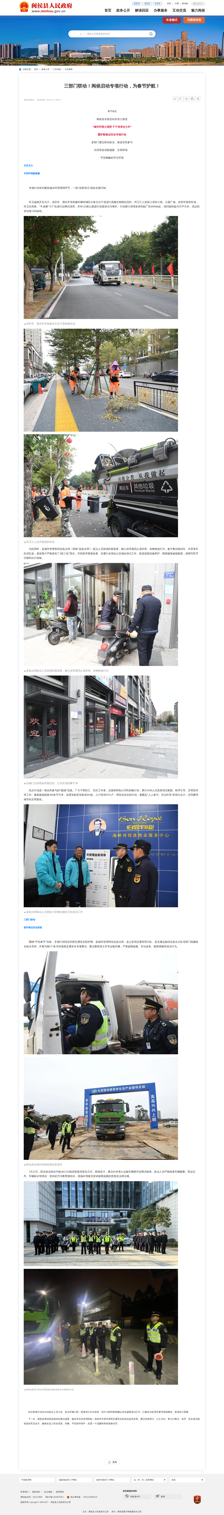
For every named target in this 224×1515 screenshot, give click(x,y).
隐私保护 (36, 1492)
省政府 (147, 4)
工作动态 (57, 69)
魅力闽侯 (198, 11)
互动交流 (179, 11)
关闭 (112, 1462)
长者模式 (171, 19)
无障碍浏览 (194, 19)
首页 (107, 11)
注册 (177, 3)
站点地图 (48, 1492)
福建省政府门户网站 (68, 1480)
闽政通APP (132, 1496)
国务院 (137, 4)
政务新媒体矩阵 (130, 1491)
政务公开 (123, 11)
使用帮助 (60, 1492)
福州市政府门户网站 (105, 1480)
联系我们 (25, 1492)
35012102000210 (90, 1497)
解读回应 (142, 11)
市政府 (157, 4)
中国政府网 (26, 1480)
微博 (160, 1496)
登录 (169, 3)
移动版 (185, 3)
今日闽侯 (69, 69)
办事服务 (160, 11)
